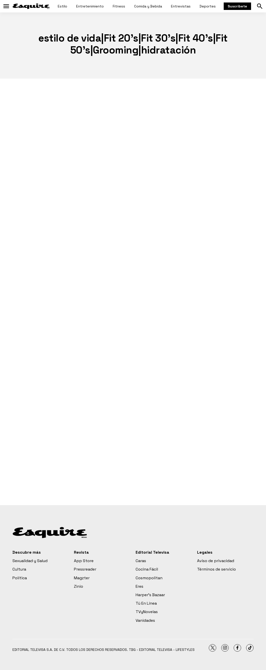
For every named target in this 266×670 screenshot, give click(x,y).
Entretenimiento (90, 6)
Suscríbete (237, 6)
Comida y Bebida (148, 6)
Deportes (208, 6)
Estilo (62, 6)
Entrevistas (181, 6)
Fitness (119, 6)
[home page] (31, 6)
